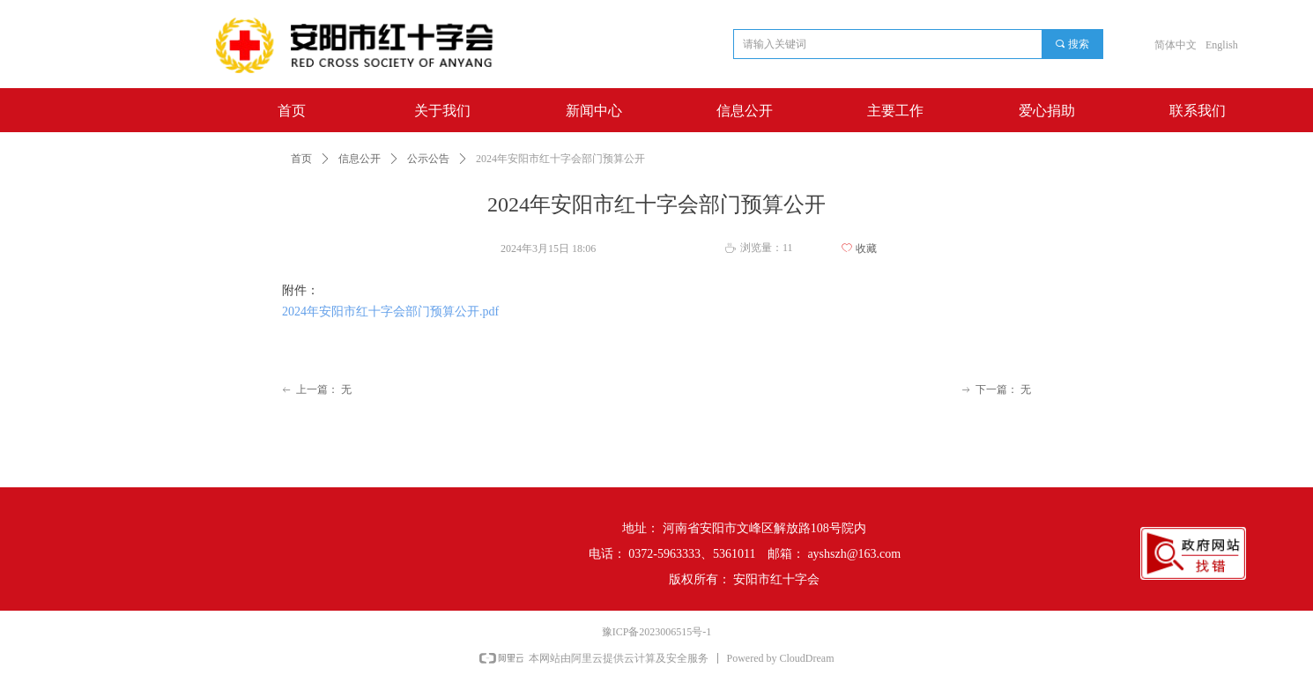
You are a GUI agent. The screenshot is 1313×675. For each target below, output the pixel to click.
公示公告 (428, 158)
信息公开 (359, 158)
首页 (301, 158)
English (1221, 45)
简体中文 (1175, 45)
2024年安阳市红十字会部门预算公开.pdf (390, 311)
